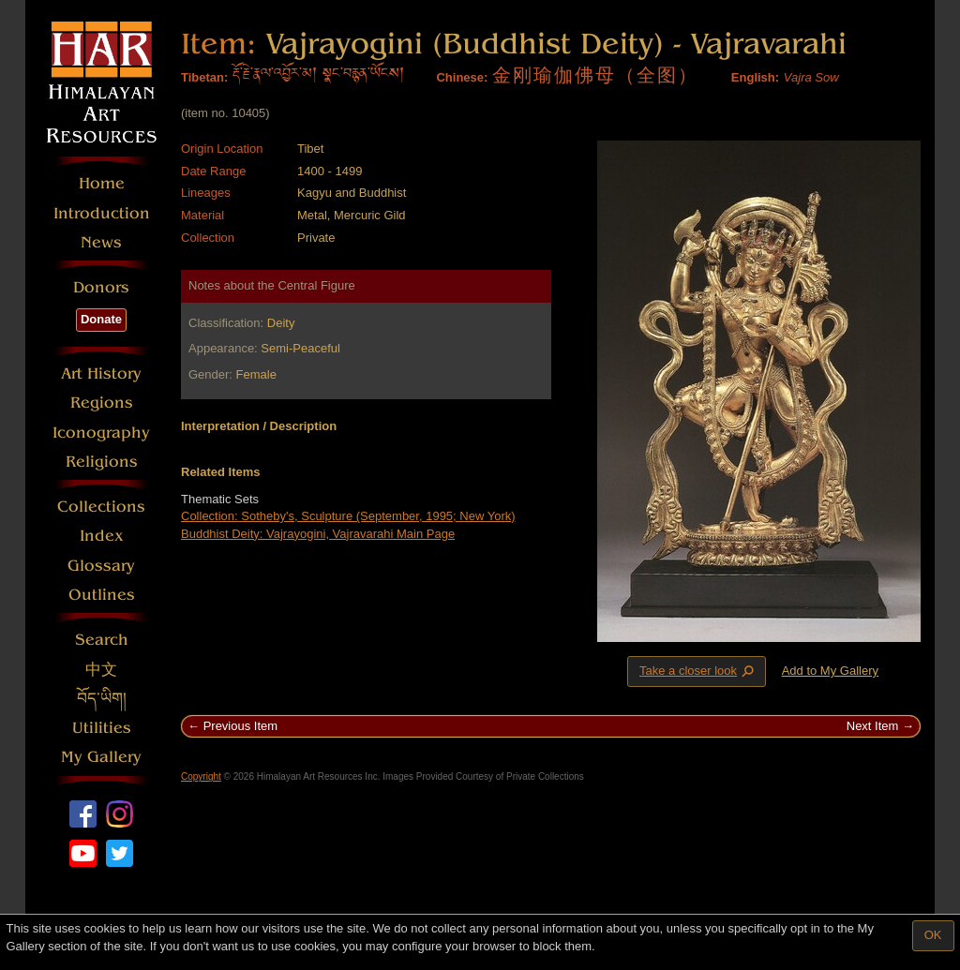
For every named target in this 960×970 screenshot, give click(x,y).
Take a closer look (698, 671)
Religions (102, 461)
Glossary (101, 566)
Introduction (101, 213)
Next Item (873, 726)
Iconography (101, 432)
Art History (101, 373)
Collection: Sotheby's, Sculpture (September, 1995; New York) (348, 516)
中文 (101, 670)
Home (102, 183)
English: (755, 77)
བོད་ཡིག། (102, 699)
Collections (101, 506)
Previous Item (240, 726)
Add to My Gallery (830, 671)
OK (933, 935)
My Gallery (101, 757)
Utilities (101, 728)
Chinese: (462, 77)
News (101, 242)
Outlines (101, 595)
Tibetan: (204, 77)
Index (102, 536)
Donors (101, 287)
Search (101, 640)
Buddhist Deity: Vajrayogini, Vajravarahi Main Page (318, 534)
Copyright (201, 776)
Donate (101, 319)
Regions (101, 402)
